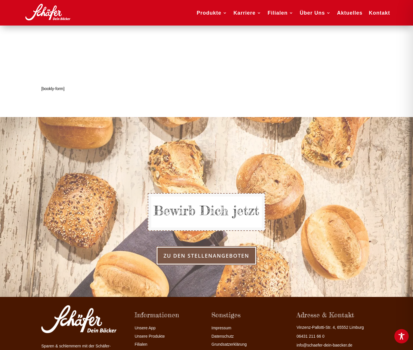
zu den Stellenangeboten (206, 255)
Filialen (278, 13)
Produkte (209, 13)
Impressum (221, 328)
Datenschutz (222, 336)
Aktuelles (350, 13)
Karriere (244, 13)
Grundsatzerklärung (229, 344)
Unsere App (145, 328)
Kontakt (379, 13)
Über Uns (312, 13)
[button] (12, 337)
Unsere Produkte (150, 336)
